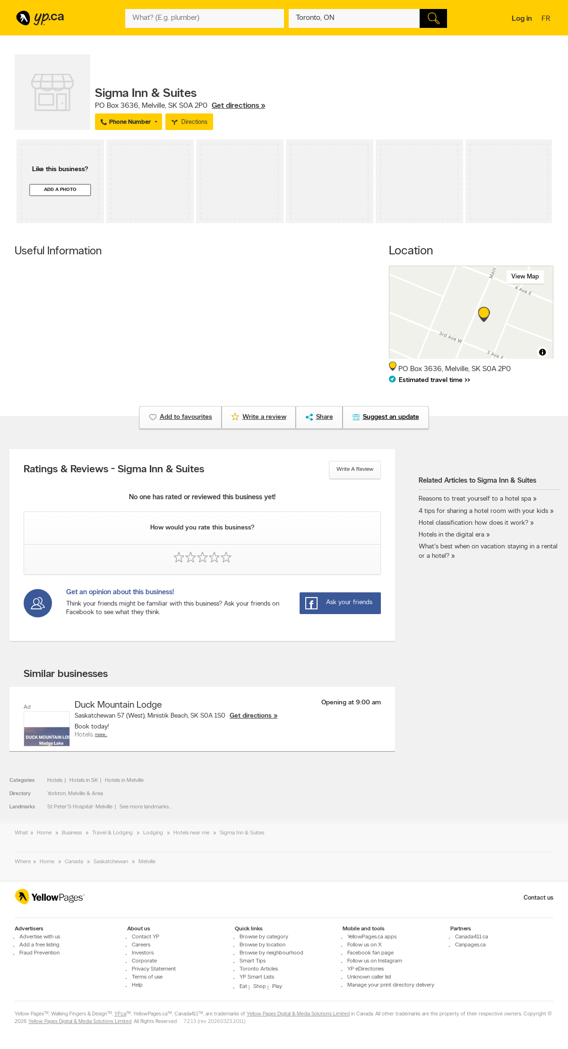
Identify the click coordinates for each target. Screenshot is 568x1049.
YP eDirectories (365, 969)
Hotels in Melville (124, 780)
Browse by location (262, 945)
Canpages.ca (470, 945)
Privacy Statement (154, 969)
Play (277, 986)
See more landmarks (144, 807)
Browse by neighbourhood (271, 953)
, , (180, 106)
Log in (522, 19)
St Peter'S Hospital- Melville (79, 807)
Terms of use (147, 977)
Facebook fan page (370, 953)
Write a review (354, 469)
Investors (143, 953)
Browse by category (264, 937)
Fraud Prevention (39, 953)
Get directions (251, 716)
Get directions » (238, 106)
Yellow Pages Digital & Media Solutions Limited (298, 1014)
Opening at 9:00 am (351, 702)
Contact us (538, 898)
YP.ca (120, 1014)
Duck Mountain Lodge (118, 705)
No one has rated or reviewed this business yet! (202, 497)
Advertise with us (39, 937)
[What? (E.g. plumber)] (204, 18)
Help (137, 985)
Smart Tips (253, 961)
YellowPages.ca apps (371, 937)
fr (547, 19)
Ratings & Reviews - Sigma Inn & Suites (114, 470)
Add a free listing (39, 945)
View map (525, 277)
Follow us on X (364, 945)
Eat (243, 986)
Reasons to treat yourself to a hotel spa (475, 499)
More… (101, 734)
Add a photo (60, 189)
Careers (141, 945)
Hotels (54, 780)
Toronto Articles (259, 969)
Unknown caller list (369, 977)
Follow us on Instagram (374, 961)
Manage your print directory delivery (390, 985)
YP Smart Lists (257, 977)
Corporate (144, 961)
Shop (259, 986)
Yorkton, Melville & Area (75, 794)
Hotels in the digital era (451, 534)
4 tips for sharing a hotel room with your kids (483, 511)
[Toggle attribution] (542, 352)
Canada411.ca (471, 937)
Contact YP (145, 937)
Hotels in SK (83, 780)
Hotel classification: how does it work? (473, 523)
